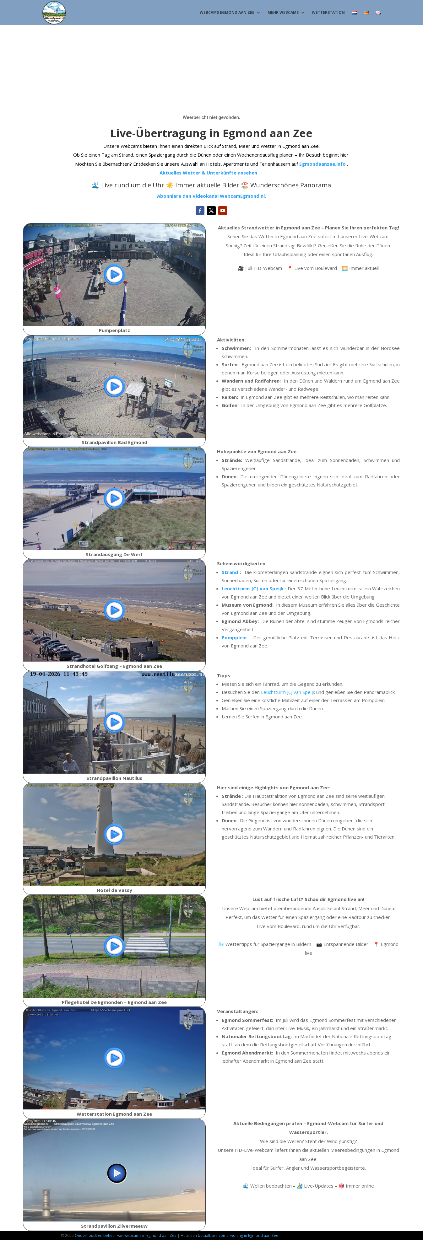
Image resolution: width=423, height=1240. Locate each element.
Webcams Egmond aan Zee (227, 12)
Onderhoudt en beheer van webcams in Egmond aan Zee (125, 1235)
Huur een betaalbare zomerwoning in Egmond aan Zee (229, 1235)
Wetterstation (328, 12)
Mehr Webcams (283, 12)
